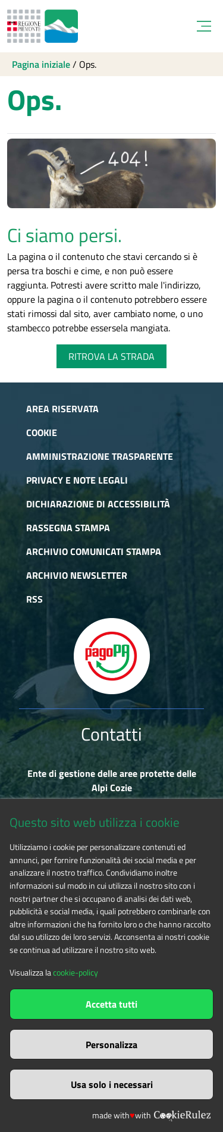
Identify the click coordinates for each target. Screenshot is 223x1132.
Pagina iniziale (41, 64)
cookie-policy (75, 972)
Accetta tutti (111, 1004)
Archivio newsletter (76, 575)
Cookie (41, 432)
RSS (34, 599)
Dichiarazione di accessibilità (98, 504)
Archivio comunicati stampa (93, 551)
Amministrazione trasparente (99, 456)
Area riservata (62, 409)
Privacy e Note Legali (77, 480)
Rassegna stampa (68, 527)
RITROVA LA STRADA (111, 356)
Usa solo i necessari (112, 1084)
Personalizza (111, 1044)
